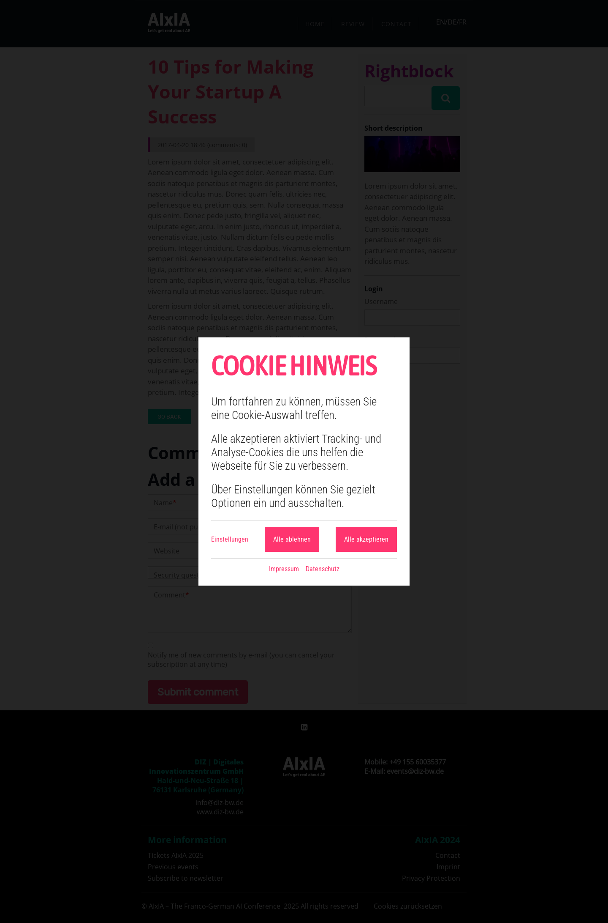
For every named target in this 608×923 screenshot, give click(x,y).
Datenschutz (322, 569)
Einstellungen (229, 539)
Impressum (284, 569)
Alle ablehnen (292, 539)
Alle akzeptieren (366, 539)
